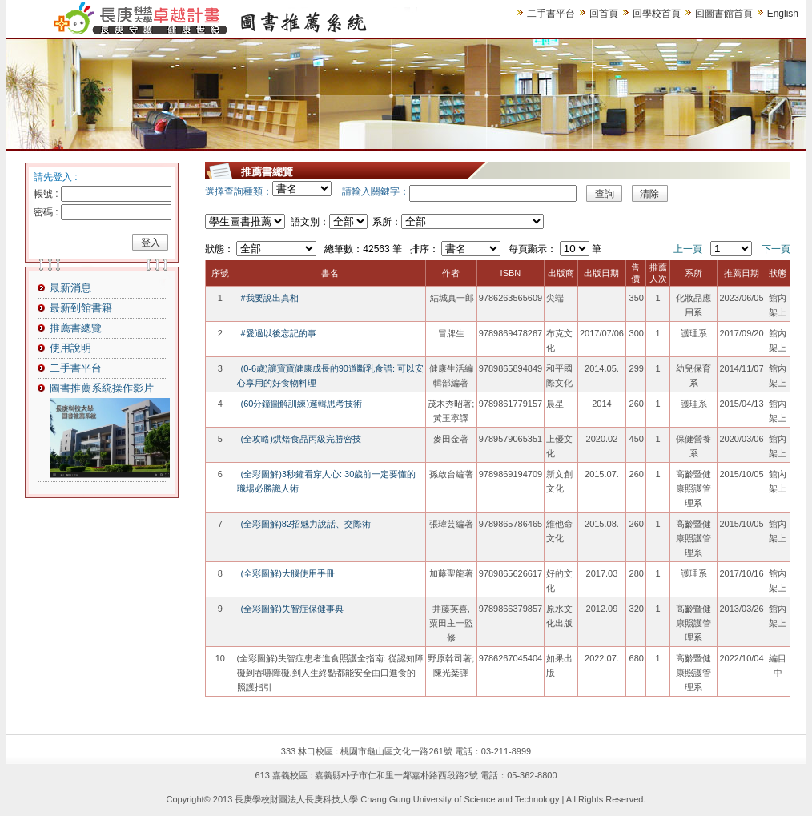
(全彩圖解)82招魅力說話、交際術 (306, 524)
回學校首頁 (657, 13)
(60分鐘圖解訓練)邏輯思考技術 (302, 403)
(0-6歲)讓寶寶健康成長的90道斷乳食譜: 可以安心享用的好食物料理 (330, 376)
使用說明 (70, 348)
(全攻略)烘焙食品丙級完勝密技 (301, 439)
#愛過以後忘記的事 (278, 333)
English (782, 13)
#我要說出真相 (270, 298)
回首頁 (603, 13)
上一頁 (687, 249)
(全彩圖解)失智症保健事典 (292, 608)
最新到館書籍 (81, 308)
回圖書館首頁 (724, 13)
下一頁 (776, 249)
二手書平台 (551, 13)
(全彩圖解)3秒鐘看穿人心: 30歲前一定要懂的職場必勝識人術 (326, 481)
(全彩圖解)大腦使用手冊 (288, 573)
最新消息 (70, 288)
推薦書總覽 (76, 328)
